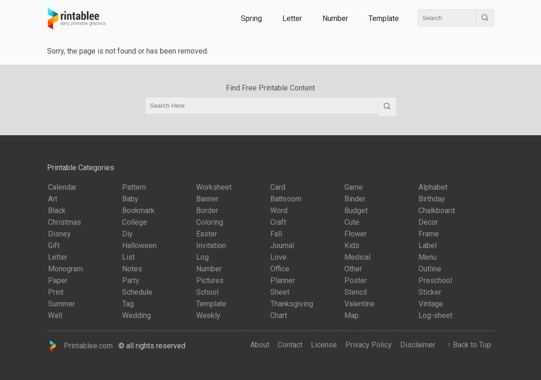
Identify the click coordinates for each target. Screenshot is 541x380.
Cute (351, 222)
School (207, 292)
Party (130, 280)
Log (202, 257)
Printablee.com (80, 346)
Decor (428, 222)
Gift (54, 245)
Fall (276, 233)
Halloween (139, 245)
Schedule (137, 292)
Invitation (211, 245)
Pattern (134, 187)
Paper (58, 280)
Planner (282, 280)
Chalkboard (436, 210)
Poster (355, 280)
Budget (356, 210)
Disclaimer (417, 344)
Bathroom (285, 198)
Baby (130, 198)
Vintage (430, 303)
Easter (206, 233)
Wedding (136, 315)
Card (277, 187)
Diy (127, 233)
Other (353, 268)
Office (279, 268)
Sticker (429, 292)
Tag (128, 303)
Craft (278, 222)
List (128, 257)
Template (384, 18)
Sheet (279, 292)
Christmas (64, 222)
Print (55, 292)
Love (278, 257)
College (134, 222)
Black (57, 210)
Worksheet (214, 187)
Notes (132, 268)
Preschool (435, 280)
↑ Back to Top (467, 344)
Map (351, 315)
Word (279, 210)
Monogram (65, 268)
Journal (282, 245)
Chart (278, 315)
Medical (357, 257)
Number (335, 18)
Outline (429, 268)
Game (353, 187)
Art (52, 198)
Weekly (208, 315)
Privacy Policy (368, 344)
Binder (354, 198)
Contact (290, 344)
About (259, 344)
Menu (427, 257)
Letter (292, 18)
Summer (61, 303)
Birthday (431, 198)
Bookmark (138, 210)
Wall (55, 315)
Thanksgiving (291, 303)
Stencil (355, 292)
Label (427, 245)
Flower (355, 233)
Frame (428, 233)
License (324, 344)
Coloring (209, 222)
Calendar (62, 187)
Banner (207, 198)
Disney (59, 233)
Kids (351, 245)
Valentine (359, 303)
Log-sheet (435, 315)
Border (207, 210)
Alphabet (432, 187)
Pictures (210, 280)
